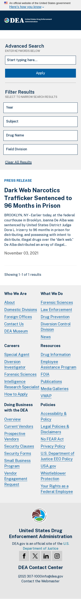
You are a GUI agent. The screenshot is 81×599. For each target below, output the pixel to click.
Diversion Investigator (15, 364)
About (9, 302)
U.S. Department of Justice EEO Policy (57, 456)
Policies (48, 404)
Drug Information (56, 354)
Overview (12, 419)
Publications (51, 381)
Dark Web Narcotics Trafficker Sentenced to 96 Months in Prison (38, 198)
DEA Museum (16, 331)
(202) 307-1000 (30, 576)
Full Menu (72, 20)
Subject (12, 121)
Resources (50, 345)
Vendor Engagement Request (15, 478)
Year (9, 107)
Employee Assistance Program (58, 364)
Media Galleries (55, 388)
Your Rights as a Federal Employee (57, 489)
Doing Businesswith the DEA (18, 407)
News (46, 337)
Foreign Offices (18, 317)
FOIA (45, 374)
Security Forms (17, 453)
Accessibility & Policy (54, 416)
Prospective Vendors (14, 436)
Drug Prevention (55, 317)
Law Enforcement (56, 309)
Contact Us (14, 324)
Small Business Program (17, 463)
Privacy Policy (53, 446)
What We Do (52, 293)
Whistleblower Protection (53, 476)
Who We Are (15, 293)
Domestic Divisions (20, 309)
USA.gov (48, 466)
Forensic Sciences (57, 302)
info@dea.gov (52, 576)
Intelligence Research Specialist (21, 384)
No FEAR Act (52, 439)
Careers (11, 345)
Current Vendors (18, 426)
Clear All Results (18, 162)
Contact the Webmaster (40, 581)
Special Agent (16, 354)
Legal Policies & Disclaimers (55, 429)
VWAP (46, 396)
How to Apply (16, 394)
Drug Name (15, 135)
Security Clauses (19, 446)
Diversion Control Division (56, 327)
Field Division (16, 149)
